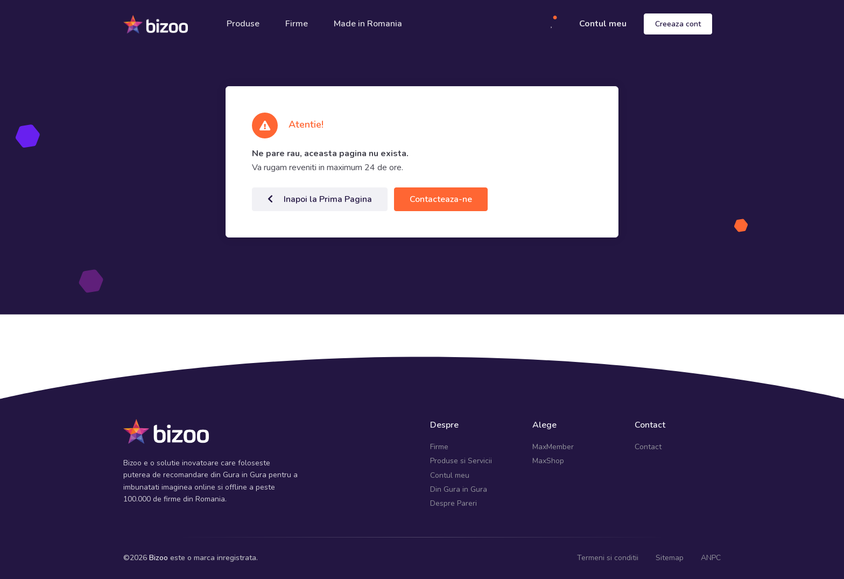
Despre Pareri (453, 503)
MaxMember (553, 447)
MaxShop (548, 461)
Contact (648, 447)
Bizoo (158, 558)
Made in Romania (368, 24)
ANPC (711, 558)
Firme (296, 24)
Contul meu (603, 24)
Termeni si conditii (607, 558)
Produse (243, 24)
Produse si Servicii (461, 461)
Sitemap (670, 558)
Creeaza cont (678, 24)
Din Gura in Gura (458, 489)
